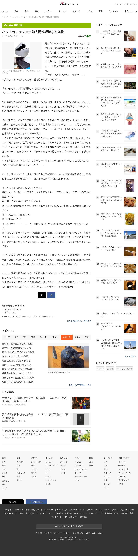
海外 (26, 11)
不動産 (116, 513)
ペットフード (56, 517)
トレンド (62, 11)
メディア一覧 (123, 469)
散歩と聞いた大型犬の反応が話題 (18, 352)
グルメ (48, 477)
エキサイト (132, 4)
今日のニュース (131, 11)
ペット (62, 473)
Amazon (100, 369)
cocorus (51, 513)
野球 (33, 466)
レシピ (91, 513)
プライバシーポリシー (62, 533)
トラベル (78, 473)
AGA (65, 517)
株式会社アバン (10, 312)
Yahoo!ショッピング (124, 369)
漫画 (100, 11)
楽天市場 (110, 369)
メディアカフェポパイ (13, 309)
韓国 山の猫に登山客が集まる (16, 361)
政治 (4, 469)
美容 (131, 513)
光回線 (20, 513)
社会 (4, 462)
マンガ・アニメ (52, 466)
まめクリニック (61, 510)
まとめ (4, 473)
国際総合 (5, 481)
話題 (91, 466)
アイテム (98, 510)
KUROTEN (19, 510)
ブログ (106, 510)
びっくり (63, 462)
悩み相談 (59, 513)
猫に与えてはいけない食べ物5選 (17, 382)
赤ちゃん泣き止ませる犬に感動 (17, 344)
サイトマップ (123, 480)
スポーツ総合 (36, 462)
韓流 (18, 477)
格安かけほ (30, 513)
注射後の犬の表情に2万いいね (16, 348)
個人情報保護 (78, 533)
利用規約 (48, 533)
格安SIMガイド (10, 513)
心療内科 (89, 510)
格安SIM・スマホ (127, 510)
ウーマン (83, 513)
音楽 (18, 469)
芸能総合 (20, 462)
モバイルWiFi (41, 513)
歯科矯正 (124, 513)
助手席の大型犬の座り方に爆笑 (17, 373)
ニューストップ (121, 4)
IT (46, 473)
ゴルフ (33, 473)
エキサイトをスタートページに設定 (69, 526)
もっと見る (130, 356)
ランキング (113, 11)
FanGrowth (49, 510)
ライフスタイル (81, 469)
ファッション (51, 480)
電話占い (114, 510)
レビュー (49, 462)
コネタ (62, 466)
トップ (7, 337)
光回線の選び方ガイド (33, 510)
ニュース (4, 11)
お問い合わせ (97, 533)
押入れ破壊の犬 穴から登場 (15, 356)
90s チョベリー (81, 477)
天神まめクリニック (76, 510)
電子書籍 (83, 517)
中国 (4, 484)
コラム (89, 11)
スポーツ (48, 11)
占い (76, 513)
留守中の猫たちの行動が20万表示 (18, 369)
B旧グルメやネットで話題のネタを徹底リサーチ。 (29, 316)
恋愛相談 (68, 513)
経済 (4, 466)
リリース (121, 462)
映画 (18, 466)
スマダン (78, 462)
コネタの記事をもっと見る (79, 321)
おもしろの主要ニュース (80, 385)
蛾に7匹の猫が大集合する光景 (16, 365)
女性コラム (79, 466)
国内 (16, 11)
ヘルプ (120, 484)
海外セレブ (21, 473)
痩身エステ (73, 517)
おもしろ (76, 11)
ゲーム (48, 469)
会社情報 (39, 533)
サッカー (34, 469)
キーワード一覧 (124, 473)
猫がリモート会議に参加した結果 (18, 378)
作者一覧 (121, 466)
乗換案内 (108, 513)
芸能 (36, 11)
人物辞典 (121, 477)
